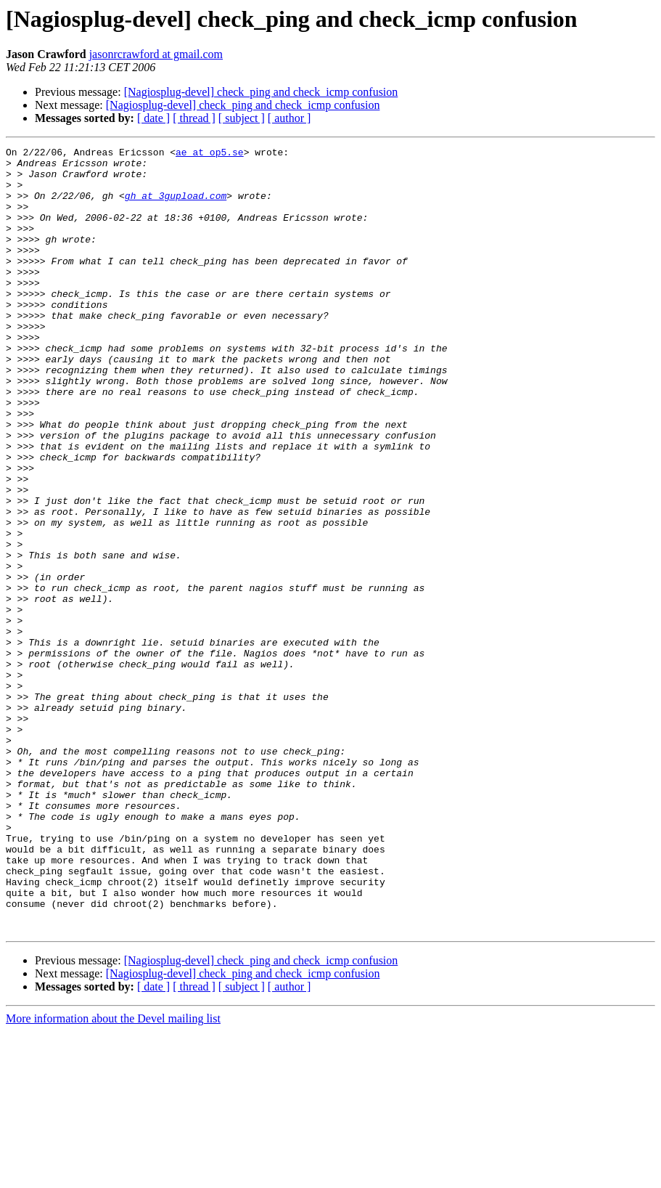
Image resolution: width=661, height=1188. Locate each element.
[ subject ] (241, 118)
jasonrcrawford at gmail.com (156, 54)
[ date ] (153, 118)
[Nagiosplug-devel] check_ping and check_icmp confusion (261, 92)
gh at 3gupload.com (175, 206)
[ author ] (289, 118)
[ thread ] (194, 118)
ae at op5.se (210, 153)
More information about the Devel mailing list (113, 1175)
